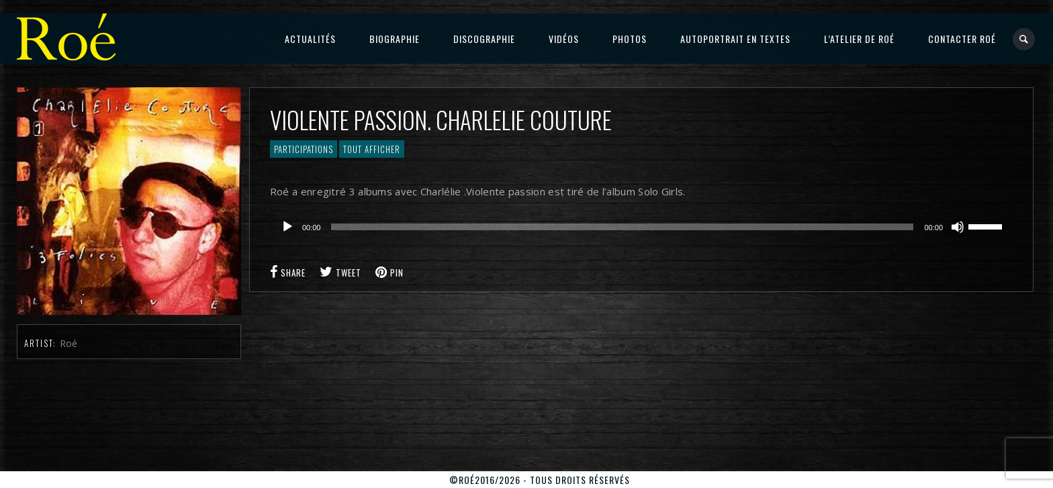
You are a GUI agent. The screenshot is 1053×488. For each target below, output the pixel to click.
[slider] (622, 227)
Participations (303, 149)
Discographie (484, 39)
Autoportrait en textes (735, 39)
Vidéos (564, 39)
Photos (629, 39)
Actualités (310, 39)
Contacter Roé (962, 39)
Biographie (394, 39)
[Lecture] (287, 227)
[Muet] (957, 227)
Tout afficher (371, 149)
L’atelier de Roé (859, 39)
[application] (641, 226)
